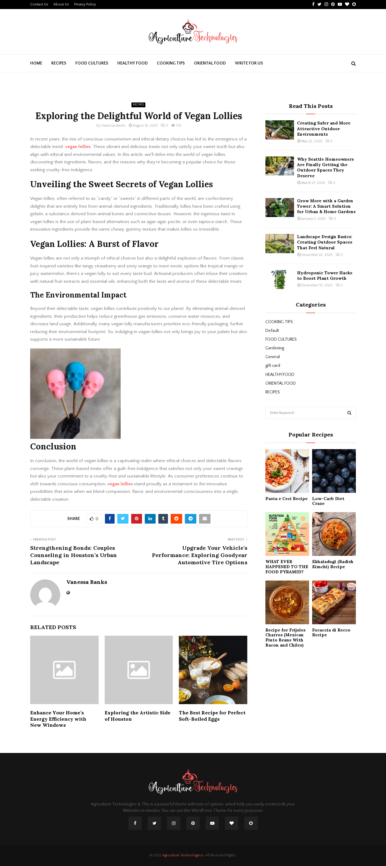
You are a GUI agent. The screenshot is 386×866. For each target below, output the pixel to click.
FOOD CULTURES (91, 63)
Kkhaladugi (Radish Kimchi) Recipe (332, 564)
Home (36, 63)
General (272, 356)
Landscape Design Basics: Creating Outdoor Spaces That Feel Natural (324, 242)
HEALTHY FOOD (132, 63)
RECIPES (58, 63)
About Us (61, 4)
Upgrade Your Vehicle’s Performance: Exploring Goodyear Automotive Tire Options (199, 555)
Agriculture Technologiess (183, 855)
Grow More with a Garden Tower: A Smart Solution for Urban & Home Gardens (326, 206)
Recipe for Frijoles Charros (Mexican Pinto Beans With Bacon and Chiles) (285, 637)
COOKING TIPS (171, 63)
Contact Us (39, 4)
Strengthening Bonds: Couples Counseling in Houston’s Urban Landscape (73, 555)
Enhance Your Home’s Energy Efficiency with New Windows (58, 719)
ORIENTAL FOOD (210, 63)
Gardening (274, 348)
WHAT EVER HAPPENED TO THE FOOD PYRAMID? (286, 567)
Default (272, 330)
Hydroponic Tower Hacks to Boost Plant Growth (324, 275)
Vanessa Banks (114, 126)
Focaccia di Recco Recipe (331, 632)
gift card (272, 365)
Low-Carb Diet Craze (328, 501)
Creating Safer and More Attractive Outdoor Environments (323, 128)
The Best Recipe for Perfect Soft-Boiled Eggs (212, 716)
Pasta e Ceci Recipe (286, 498)
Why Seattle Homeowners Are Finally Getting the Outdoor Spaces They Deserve (325, 167)
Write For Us (249, 63)
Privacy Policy (85, 4)
